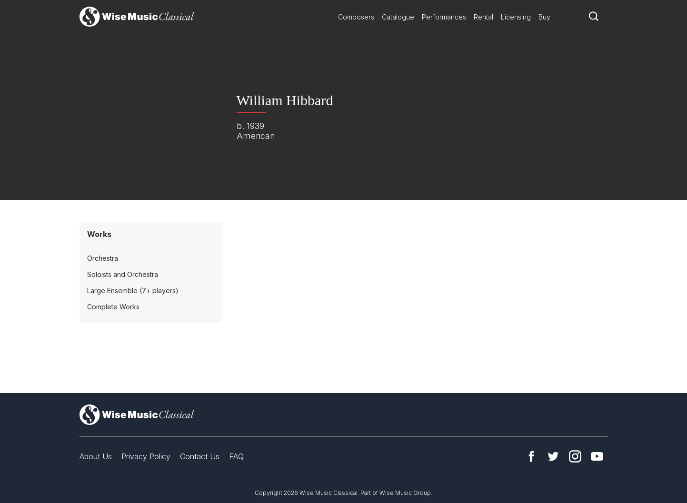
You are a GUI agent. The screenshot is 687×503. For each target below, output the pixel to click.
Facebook (531, 456)
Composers (356, 17)
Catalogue (398, 17)
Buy (544, 17)
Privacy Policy (145, 456)
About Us (96, 456)
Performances (444, 17)
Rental (483, 17)
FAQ (236, 456)
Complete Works (113, 307)
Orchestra (102, 258)
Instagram (575, 456)
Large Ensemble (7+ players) (133, 290)
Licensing (516, 17)
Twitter (553, 456)
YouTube (597, 456)
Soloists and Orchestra (122, 274)
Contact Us (199, 456)
